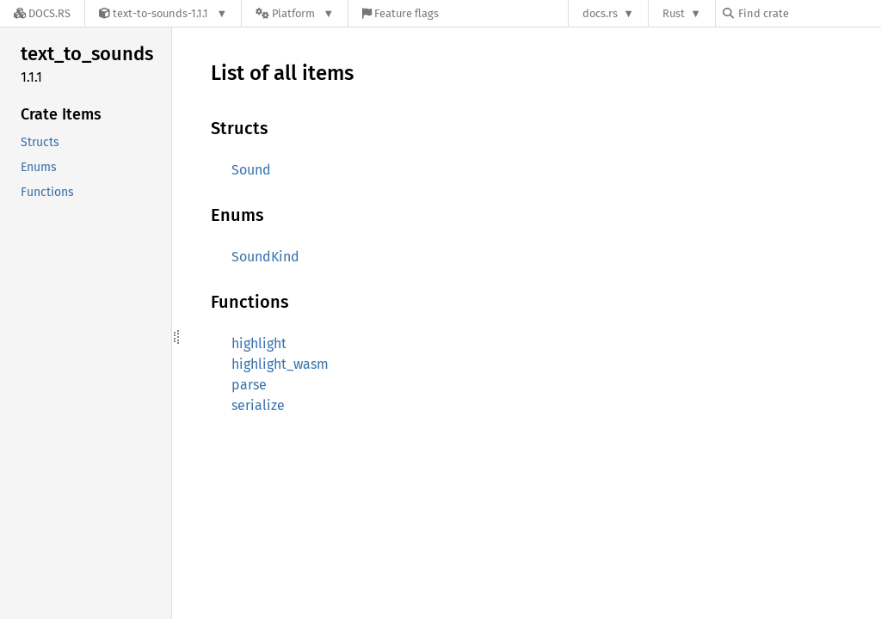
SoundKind (265, 256)
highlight (258, 343)
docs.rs (600, 13)
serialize (258, 405)
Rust (673, 13)
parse (249, 385)
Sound (251, 170)
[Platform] (295, 13)
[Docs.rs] (42, 13)
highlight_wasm (280, 364)
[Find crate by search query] (808, 13)
